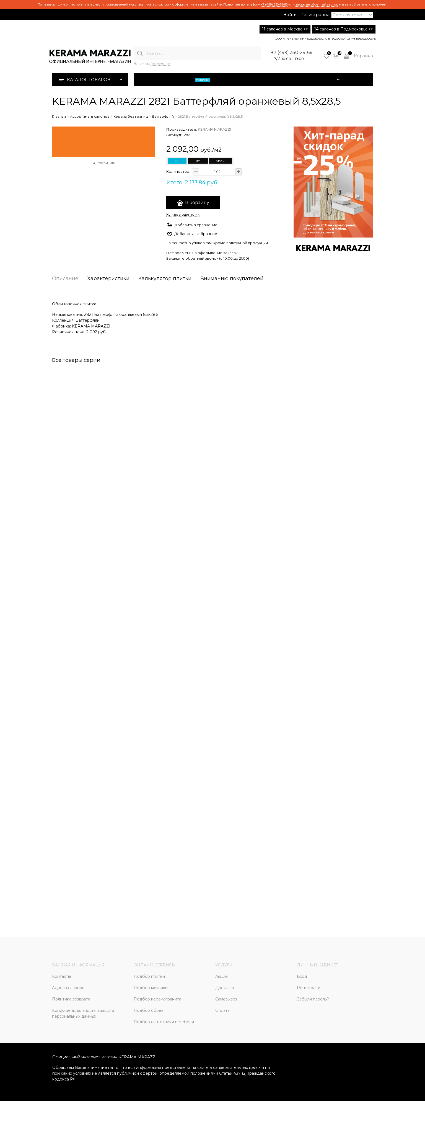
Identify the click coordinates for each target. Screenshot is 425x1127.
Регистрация (314, 14)
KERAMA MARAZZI (214, 129)
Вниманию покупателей (231, 279)
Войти (290, 14)
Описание (65, 279)
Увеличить (106, 163)
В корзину (197, 202)
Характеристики (108, 279)
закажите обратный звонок (317, 4)
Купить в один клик (182, 214)
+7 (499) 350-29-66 (274, 4)
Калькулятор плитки (164, 279)
